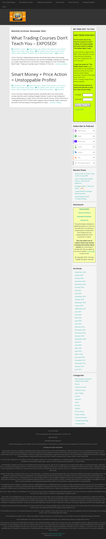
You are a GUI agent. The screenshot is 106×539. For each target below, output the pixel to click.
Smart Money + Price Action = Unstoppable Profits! (39, 77)
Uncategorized (80, 424)
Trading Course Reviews (44, 2)
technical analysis (48, 53)
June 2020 (78, 315)
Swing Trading (29, 51)
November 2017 (80, 363)
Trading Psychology (81, 421)
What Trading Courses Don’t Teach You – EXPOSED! (39, 40)
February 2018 (80, 357)
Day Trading (41, 49)
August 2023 (79, 306)
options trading (20, 53)
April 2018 (78, 351)
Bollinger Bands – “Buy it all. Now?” (84, 187)
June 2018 (78, 345)
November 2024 (80, 284)
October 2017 (79, 366)
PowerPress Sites (56, 535)
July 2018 (78, 342)
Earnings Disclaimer (89, 2)
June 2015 (78, 369)
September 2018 (80, 339)
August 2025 (79, 275)
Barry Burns (60, 53)
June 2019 (78, 324)
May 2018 (78, 348)
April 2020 (78, 321)
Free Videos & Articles (26, 2)
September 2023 (80, 303)
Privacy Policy (60, 2)
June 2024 (78, 293)
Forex (58, 49)
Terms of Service (73, 2)
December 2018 (80, 330)
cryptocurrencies (80, 387)
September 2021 (80, 309)
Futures (62, 51)
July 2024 (78, 290)
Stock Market (30, 53)
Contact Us (84, 220)
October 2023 (79, 300)
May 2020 (78, 318)
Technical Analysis (81, 418)
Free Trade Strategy (8, 2)
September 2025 (80, 272)
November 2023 (80, 296)
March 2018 (79, 354)
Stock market (20, 51)
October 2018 (79, 336)
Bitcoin (77, 384)
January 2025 (79, 278)
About (4, 7)
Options (13, 51)
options (13, 53)
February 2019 (80, 327)
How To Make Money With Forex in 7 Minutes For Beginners (84, 181)
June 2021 (78, 312)
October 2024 (79, 287)
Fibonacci (53, 49)
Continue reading (56, 103)
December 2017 (80, 360)
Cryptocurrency (33, 49)
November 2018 (80, 333)
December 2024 (80, 281)
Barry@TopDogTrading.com (56, 533)
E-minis (48, 49)
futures (63, 49)
